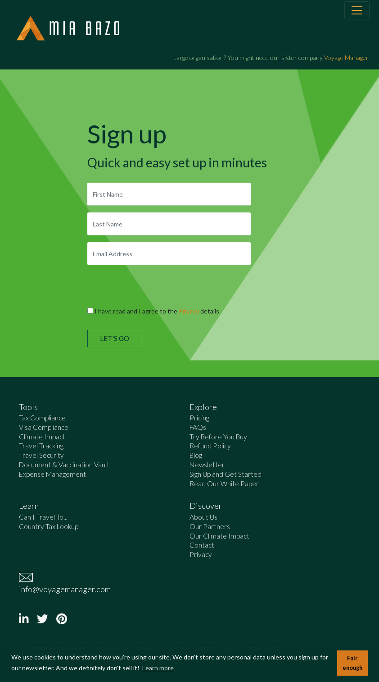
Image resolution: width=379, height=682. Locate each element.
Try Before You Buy (218, 437)
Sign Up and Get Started (226, 474)
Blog (196, 455)
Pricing (199, 418)
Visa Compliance (43, 427)
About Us (203, 517)
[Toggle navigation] (357, 10)
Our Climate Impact (219, 536)
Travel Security (41, 455)
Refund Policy (210, 446)
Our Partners (210, 526)
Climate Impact (42, 437)
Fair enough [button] (352, 663)
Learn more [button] (158, 668)
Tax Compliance (42, 418)
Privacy (189, 311)
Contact (202, 545)
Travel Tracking (41, 446)
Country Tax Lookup (48, 526)
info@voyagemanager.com (65, 589)
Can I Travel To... (43, 517)
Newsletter (207, 465)
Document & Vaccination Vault (64, 465)
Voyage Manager (346, 57)
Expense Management (52, 474)
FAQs (198, 427)
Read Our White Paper (224, 483)
